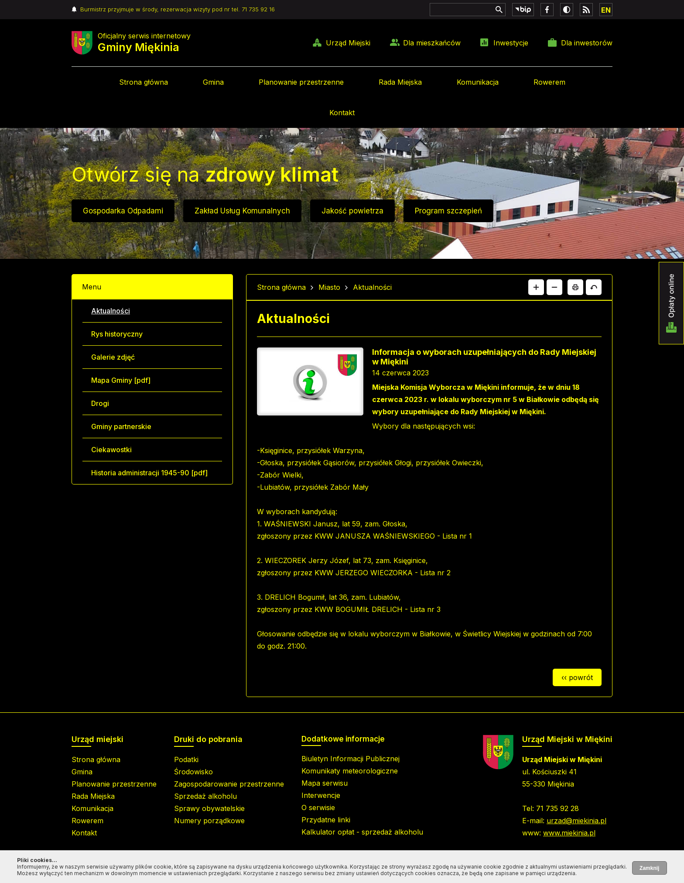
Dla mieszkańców (432, 42)
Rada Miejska (400, 82)
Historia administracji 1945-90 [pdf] (149, 472)
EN (606, 10)
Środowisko (193, 771)
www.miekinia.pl (569, 832)
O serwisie (318, 807)
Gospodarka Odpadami (123, 210)
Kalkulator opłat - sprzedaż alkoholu (362, 832)
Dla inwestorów (586, 42)
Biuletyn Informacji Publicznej (350, 758)
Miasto (329, 287)
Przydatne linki (325, 819)
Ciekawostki (111, 449)
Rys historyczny (117, 334)
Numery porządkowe (209, 820)
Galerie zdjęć (113, 357)
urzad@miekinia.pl (576, 820)
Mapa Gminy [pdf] (120, 380)
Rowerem (549, 82)
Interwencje (320, 795)
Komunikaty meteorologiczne (349, 770)
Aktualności (110, 310)
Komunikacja (478, 82)
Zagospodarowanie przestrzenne (229, 784)
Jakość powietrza (352, 210)
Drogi (100, 403)
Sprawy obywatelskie (209, 808)
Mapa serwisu (324, 783)
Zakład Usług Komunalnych (242, 210)
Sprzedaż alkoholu (205, 796)
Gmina (213, 82)
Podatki (186, 759)
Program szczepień (448, 210)
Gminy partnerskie (121, 426)
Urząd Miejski (348, 42)
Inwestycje (510, 42)
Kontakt (342, 112)
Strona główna (143, 82)
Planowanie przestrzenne (301, 82)
